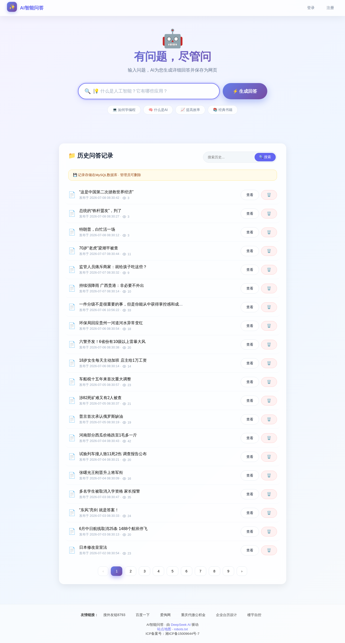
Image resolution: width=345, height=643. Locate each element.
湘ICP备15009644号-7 (182, 634)
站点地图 (164, 629)
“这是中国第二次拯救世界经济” (106, 192)
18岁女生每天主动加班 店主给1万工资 (113, 360)
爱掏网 (165, 615)
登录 (311, 7)
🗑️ (269, 195)
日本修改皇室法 (93, 547)
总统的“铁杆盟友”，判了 (100, 211)
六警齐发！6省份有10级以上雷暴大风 (112, 341)
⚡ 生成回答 (245, 91)
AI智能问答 (25, 7)
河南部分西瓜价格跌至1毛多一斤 (108, 435)
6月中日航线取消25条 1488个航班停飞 (113, 529)
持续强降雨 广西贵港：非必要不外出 (111, 285)
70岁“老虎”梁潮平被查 (98, 248)
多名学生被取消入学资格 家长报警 (109, 491)
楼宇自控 (254, 615)
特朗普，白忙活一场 (97, 229)
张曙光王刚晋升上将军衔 (101, 472)
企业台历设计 (226, 615)
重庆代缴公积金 (193, 615)
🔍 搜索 (265, 157)
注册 (330, 7)
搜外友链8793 (114, 615)
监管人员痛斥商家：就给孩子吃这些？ (113, 267)
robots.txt (181, 629)
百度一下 (143, 615)
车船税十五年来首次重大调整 (105, 379)
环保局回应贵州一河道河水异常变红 (111, 323)
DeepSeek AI (181, 625)
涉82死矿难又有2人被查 (100, 398)
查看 (249, 195)
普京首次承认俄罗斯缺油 (101, 416)
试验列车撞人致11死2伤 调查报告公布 (113, 454)
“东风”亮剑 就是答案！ (99, 510)
